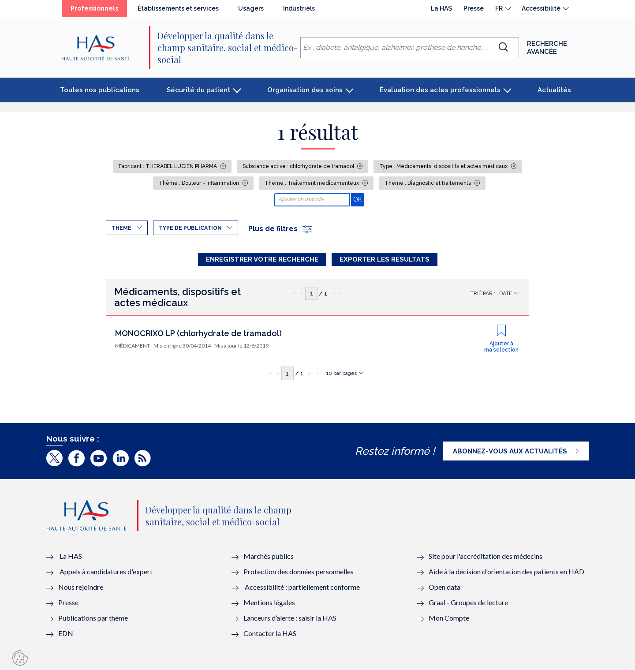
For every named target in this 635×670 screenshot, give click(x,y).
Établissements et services (178, 8)
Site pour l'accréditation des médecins (485, 556)
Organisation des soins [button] (305, 90)
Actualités (554, 90)
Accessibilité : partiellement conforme (302, 587)
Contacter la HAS (269, 633)
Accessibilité (541, 8)
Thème (121, 228)
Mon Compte (449, 618)
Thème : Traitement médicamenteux (312, 183)
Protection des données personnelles (298, 571)
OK (358, 199)
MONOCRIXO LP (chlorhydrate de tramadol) (198, 333)
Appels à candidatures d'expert (106, 571)
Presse (473, 8)
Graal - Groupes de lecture (468, 602)
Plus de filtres (280, 229)
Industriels (299, 8)
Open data (444, 587)
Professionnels (94, 8)
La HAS (441, 8)
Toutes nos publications (99, 90)
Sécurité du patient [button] (198, 90)
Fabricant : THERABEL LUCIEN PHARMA (168, 166)
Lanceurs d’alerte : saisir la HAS (289, 618)
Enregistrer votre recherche (262, 259)
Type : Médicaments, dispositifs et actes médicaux (444, 166)
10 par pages (341, 373)
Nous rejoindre (80, 587)
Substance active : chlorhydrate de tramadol (299, 166)
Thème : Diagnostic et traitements (428, 183)
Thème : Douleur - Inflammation (199, 183)
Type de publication (190, 228)
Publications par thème (93, 618)
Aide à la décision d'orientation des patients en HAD (506, 571)
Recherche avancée (547, 48)
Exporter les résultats (385, 259)
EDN (65, 633)
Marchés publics (269, 556)
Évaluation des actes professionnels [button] (440, 90)
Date (505, 293)
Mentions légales (269, 602)
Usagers (251, 8)
